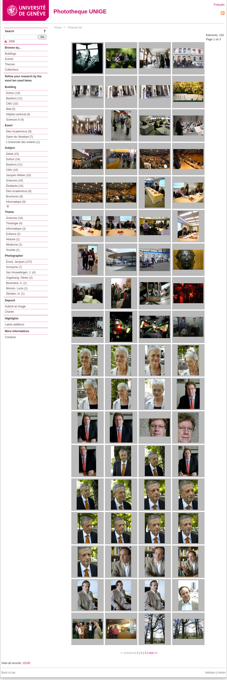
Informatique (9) (16, 201)
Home (58, 27)
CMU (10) (12, 103)
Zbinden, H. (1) (15, 293)
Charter (9, 311)
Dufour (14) (13, 93)
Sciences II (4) (15, 119)
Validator (210, 672)
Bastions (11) (14, 98)
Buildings (10, 53)
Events (9, 59)
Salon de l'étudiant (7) (19, 136)
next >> (153, 653)
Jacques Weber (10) (18, 175)
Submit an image (15, 306)
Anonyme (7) (14, 267)
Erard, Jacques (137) (19, 261)
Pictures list (75, 27)
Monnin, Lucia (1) (17, 288)
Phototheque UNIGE (80, 11)
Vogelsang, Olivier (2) (19, 277)
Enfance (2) (13, 234)
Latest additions (14, 324)
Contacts (10, 337)
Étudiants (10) (14, 185)
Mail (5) (10, 109)
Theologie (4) (14, 223)
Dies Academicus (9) (19, 131)
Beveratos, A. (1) (16, 283)
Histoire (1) (13, 239)
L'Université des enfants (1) (23, 142)
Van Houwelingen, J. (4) (20, 272)
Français (219, 4)
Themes (10, 64)
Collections (12, 69)
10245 (26, 663)
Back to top (8, 672)
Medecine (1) (14, 244)
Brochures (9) (14, 196)
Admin (222, 672)
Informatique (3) (16, 228)
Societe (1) (12, 250)
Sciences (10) (14, 180)
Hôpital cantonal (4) (18, 114)
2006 (10, 41)
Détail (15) (12, 154)
